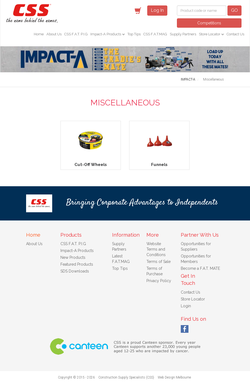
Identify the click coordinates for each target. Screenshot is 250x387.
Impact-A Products (106, 34)
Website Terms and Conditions (156, 249)
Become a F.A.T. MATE (200, 268)
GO (234, 10)
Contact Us (235, 34)
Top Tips (134, 34)
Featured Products (76, 264)
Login (186, 306)
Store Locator (210, 34)
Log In (157, 10)
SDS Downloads (74, 271)
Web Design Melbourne (174, 377)
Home (39, 34)
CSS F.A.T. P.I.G (76, 34)
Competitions (209, 23)
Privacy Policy (158, 281)
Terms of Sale (158, 261)
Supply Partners (183, 34)
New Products (72, 257)
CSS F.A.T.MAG (155, 34)
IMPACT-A (188, 79)
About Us (54, 34)
